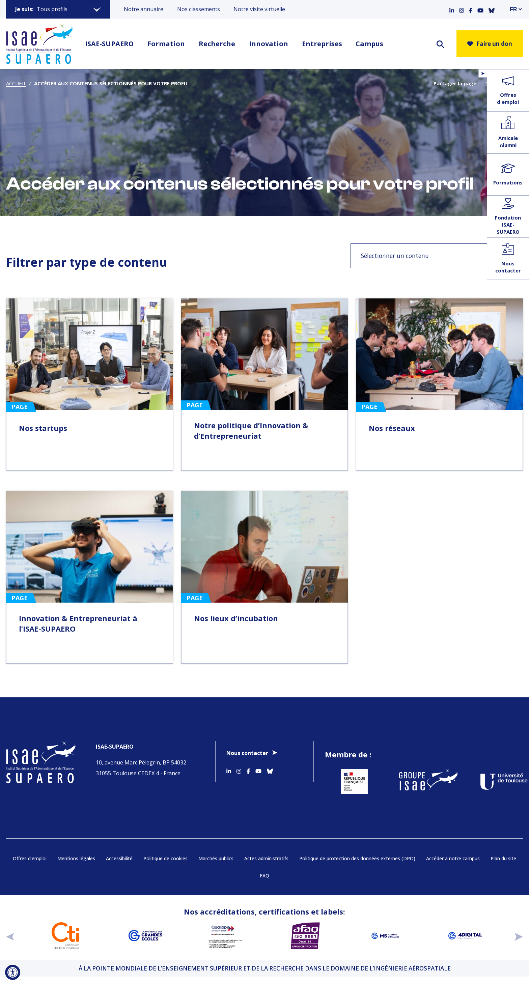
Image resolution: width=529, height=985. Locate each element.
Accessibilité (119, 858)
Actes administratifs (266, 858)
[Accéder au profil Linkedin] (451, 9)
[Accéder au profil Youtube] (480, 9)
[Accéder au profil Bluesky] (492, 9)
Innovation (268, 43)
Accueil (16, 83)
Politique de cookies (165, 858)
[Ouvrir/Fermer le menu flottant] (482, 73)
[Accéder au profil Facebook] (470, 9)
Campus (369, 43)
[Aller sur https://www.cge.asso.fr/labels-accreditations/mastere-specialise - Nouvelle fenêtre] (385, 935)
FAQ (264, 875)
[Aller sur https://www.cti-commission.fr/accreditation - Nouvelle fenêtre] (65, 935)
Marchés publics (215, 858)
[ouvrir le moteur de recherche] (440, 44)
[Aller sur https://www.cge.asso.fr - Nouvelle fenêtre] (145, 935)
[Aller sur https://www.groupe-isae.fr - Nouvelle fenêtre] (424, 781)
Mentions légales (76, 858)
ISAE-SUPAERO (109, 43)
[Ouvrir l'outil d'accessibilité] (12, 972)
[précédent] (10, 936)
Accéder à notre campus (453, 858)
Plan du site (503, 858)
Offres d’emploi (30, 858)
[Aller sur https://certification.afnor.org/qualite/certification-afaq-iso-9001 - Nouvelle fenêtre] (305, 935)
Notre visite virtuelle (259, 9)
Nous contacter (247, 753)
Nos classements (198, 9)
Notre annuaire (143, 9)
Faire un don (489, 44)
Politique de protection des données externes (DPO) (357, 858)
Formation (166, 43)
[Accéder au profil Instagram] (461, 9)
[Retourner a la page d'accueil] (39, 44)
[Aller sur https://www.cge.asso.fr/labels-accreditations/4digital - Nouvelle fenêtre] (465, 935)
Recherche (217, 43)
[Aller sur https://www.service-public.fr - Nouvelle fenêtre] (349, 781)
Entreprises (322, 43)
